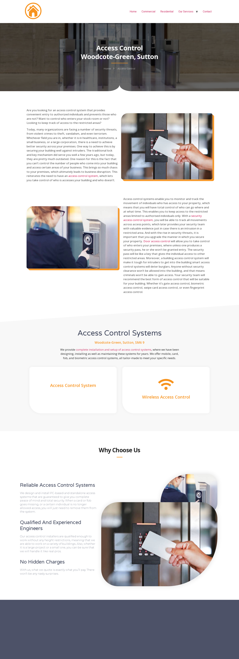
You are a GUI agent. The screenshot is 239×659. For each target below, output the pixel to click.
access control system (83, 176)
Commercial (148, 11)
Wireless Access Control (166, 397)
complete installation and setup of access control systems (113, 349)
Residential (166, 11)
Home (133, 11)
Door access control (156, 241)
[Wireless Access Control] (166, 384)
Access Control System (73, 385)
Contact (207, 11)
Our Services (185, 11)
